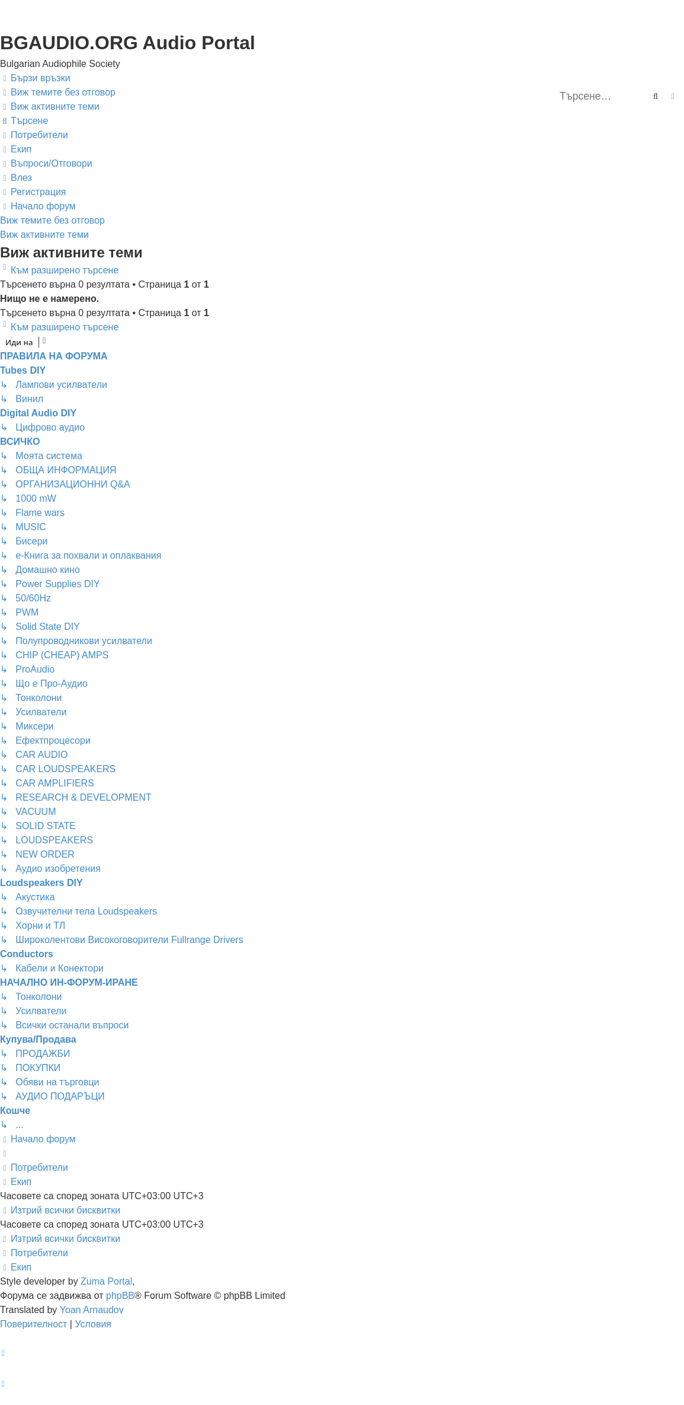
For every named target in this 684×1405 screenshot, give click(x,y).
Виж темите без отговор (52, 220)
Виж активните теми (44, 235)
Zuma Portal (106, 1281)
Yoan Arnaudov (92, 1310)
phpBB (120, 1296)
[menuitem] (57, 92)
